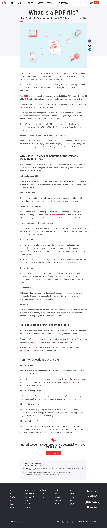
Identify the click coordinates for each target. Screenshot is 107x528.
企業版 (42, 494)
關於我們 (72, 494)
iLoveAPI (28, 504)
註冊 (96, 3)
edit (51, 201)
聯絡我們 (72, 497)
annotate (57, 201)
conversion (56, 214)
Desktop (23, 130)
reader (56, 124)
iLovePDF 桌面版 (30, 494)
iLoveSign (28, 500)
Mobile (33, 130)
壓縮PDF (40, 3)
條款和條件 (58, 500)
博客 (71, 500)
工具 (11, 504)
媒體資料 (72, 504)
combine (45, 201)
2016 (26, 96)
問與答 (12, 507)
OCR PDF (23, 262)
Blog (21, 22)
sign (42, 342)
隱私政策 (57, 497)
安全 (56, 494)
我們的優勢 (13, 497)
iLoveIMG (28, 507)
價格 (11, 500)
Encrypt (83, 228)
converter (68, 382)
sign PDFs (66, 201)
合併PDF (20, 3)
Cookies (57, 504)
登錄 (91, 3)
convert (33, 342)
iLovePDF (56, 453)
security (58, 342)
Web (80, 347)
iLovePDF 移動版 (30, 497)
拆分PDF (30, 3)
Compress (49, 279)
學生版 (42, 497)
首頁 (11, 494)
